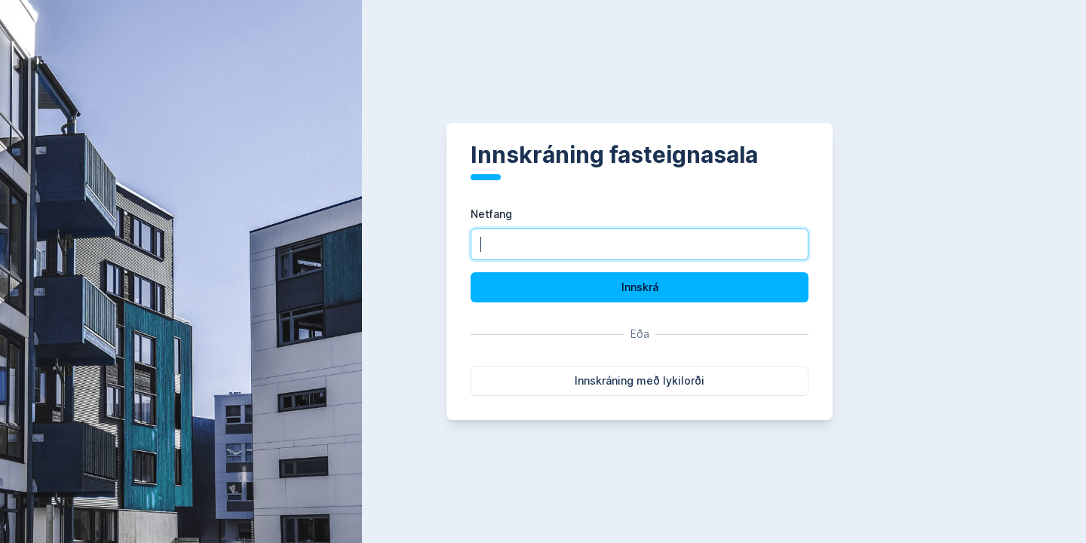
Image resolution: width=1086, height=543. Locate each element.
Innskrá (639, 287)
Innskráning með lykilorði (639, 380)
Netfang (491, 213)
